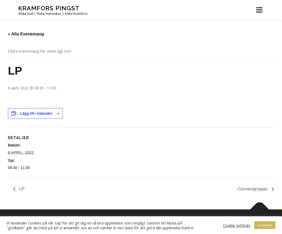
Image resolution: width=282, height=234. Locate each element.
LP (21, 189)
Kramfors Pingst (48, 8)
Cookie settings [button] (236, 225)
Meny (259, 9)
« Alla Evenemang (26, 34)
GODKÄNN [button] (264, 225)
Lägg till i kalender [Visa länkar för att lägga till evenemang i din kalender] (36, 113)
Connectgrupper (253, 189)
